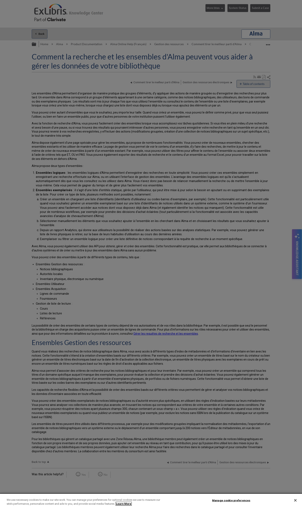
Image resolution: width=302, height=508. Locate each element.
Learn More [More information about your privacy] (123, 503)
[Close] (295, 500)
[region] (151, 501)
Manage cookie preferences (231, 500)
